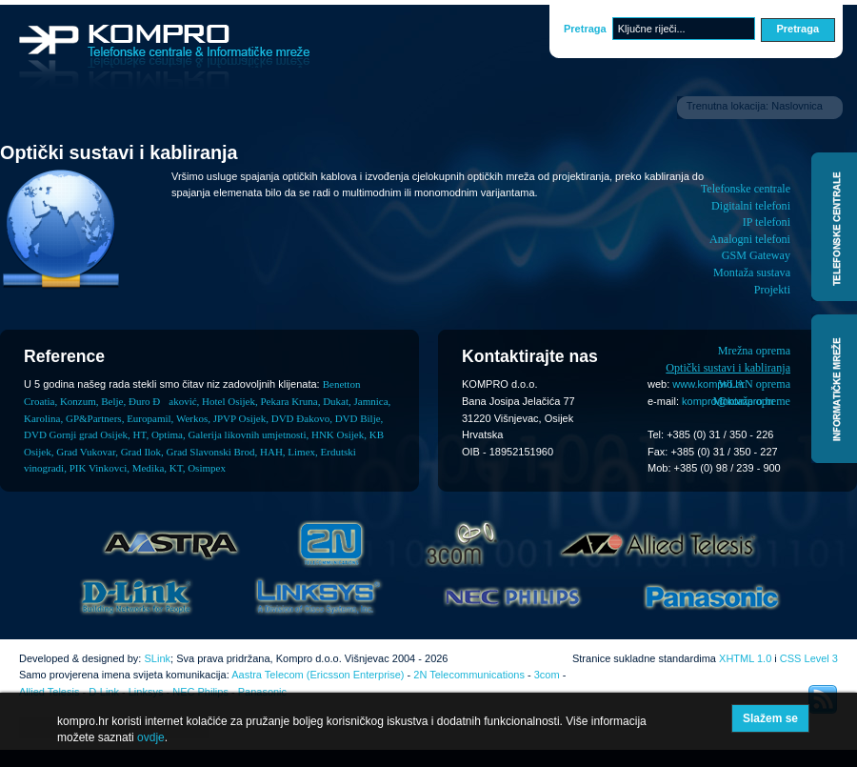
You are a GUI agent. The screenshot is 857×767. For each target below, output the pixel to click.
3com (547, 674)
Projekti (772, 289)
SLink (157, 658)
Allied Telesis (49, 691)
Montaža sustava (751, 272)
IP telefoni (766, 222)
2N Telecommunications (469, 674)
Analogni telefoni (749, 239)
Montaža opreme (751, 401)
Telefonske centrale (745, 188)
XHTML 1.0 (745, 658)
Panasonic (262, 691)
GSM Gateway (756, 255)
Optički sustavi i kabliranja (728, 367)
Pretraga (585, 28)
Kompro (164, 57)
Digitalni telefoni (750, 205)
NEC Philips (200, 691)
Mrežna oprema (754, 350)
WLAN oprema (754, 384)
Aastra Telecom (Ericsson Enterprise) (317, 674)
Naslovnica (797, 105)
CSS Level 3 (809, 658)
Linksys (146, 691)
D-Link (104, 691)
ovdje (151, 737)
